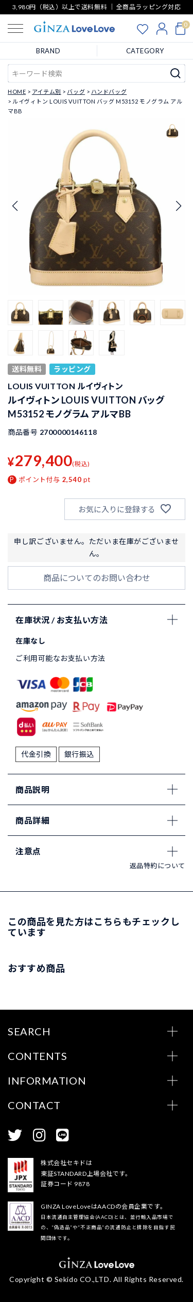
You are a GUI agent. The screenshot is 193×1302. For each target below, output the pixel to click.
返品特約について (157, 866)
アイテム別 (46, 91)
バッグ (76, 91)
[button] (20, 312)
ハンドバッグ (109, 91)
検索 (176, 73)
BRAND (48, 51)
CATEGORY (145, 51)
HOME (17, 91)
